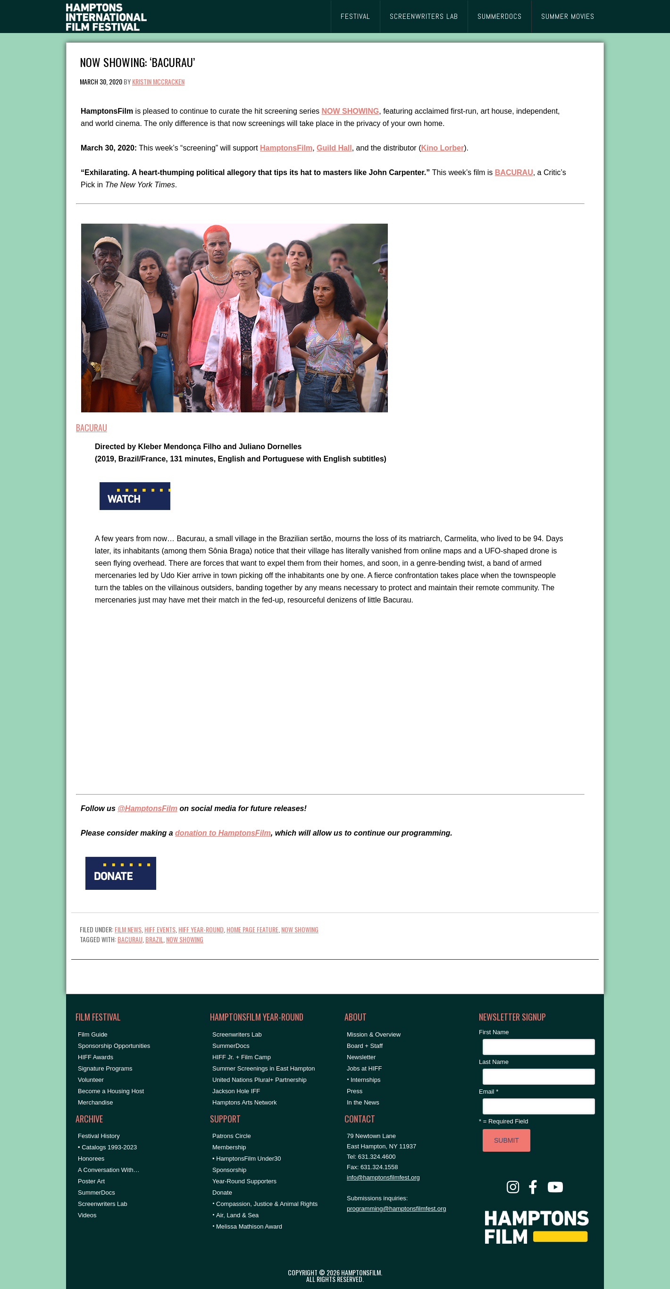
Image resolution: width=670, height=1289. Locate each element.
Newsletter (361, 1057)
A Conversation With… (109, 1169)
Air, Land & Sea (237, 1215)
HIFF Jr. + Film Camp (241, 1057)
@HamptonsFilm (147, 808)
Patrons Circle (231, 1135)
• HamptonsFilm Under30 (246, 1158)
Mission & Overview (374, 1034)
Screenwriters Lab (102, 1203)
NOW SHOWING (299, 929)
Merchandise (95, 1102)
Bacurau (129, 939)
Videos (87, 1215)
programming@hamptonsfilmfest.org (396, 1208)
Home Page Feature (252, 929)
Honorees (91, 1158)
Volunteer (91, 1079)
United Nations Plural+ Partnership (259, 1079)
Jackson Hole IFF (236, 1091)
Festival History (99, 1135)
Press (354, 1091)
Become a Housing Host (111, 1091)
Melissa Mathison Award (249, 1226)
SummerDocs (96, 1192)
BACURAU (91, 427)
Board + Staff (365, 1045)
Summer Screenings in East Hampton (263, 1068)
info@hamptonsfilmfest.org (383, 1177)
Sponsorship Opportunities (114, 1045)
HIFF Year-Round (201, 929)
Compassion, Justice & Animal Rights (267, 1203)
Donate (222, 1192)
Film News (128, 929)
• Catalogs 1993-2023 (107, 1147)
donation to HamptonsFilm (223, 833)
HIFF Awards (95, 1057)
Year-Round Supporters (244, 1181)
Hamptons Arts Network (244, 1102)
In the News (363, 1102)
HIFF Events (160, 929)
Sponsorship (229, 1169)
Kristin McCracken (158, 81)
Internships (366, 1079)
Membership (229, 1147)
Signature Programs (105, 1068)
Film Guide (93, 1034)
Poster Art (91, 1181)
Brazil (154, 939)
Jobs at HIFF (364, 1068)
